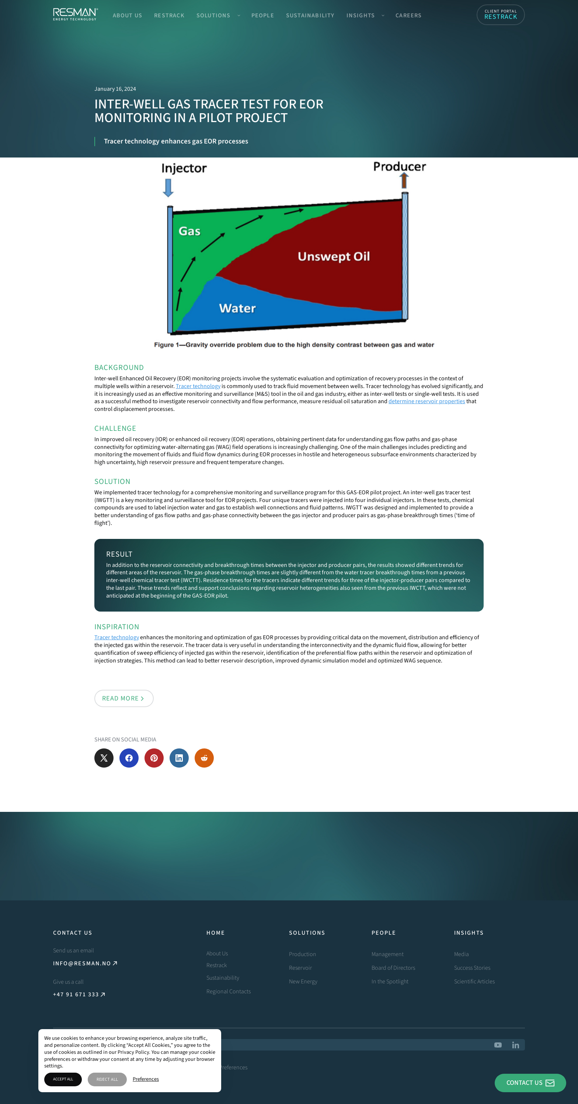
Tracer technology (198, 386)
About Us (128, 15)
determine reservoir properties (427, 401)
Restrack (169, 15)
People (262, 15)
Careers (409, 15)
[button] (218, 15)
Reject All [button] (107, 1079)
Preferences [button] (146, 1079)
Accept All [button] (63, 1079)
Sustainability (310, 15)
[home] (75, 15)
